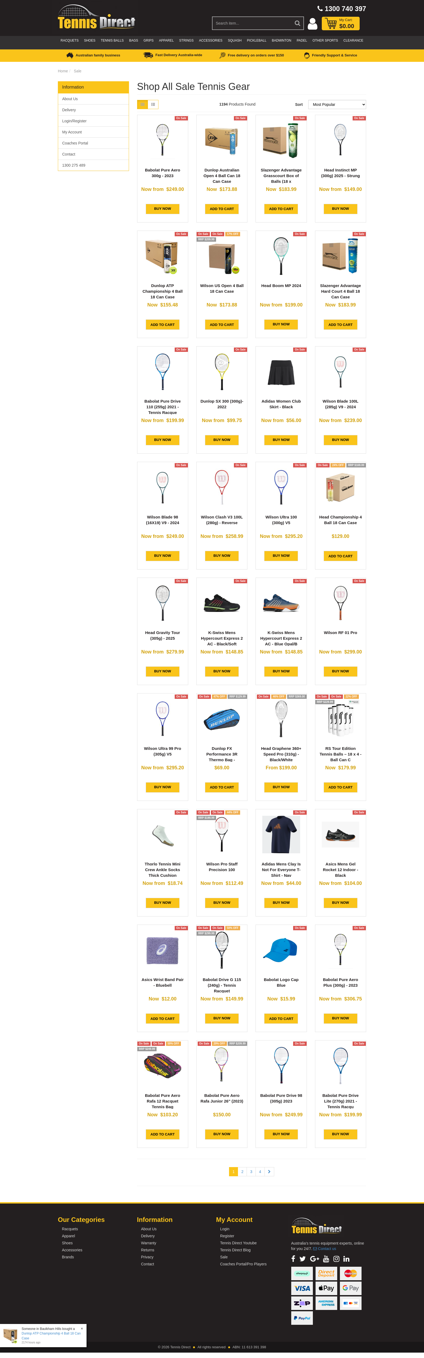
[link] (293, 1259)
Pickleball (256, 40)
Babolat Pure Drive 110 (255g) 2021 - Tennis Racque (162, 407)
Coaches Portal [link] (75, 143)
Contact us (324, 1248)
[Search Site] (298, 23)
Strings (186, 40)
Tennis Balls (112, 40)
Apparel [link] (68, 1236)
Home (63, 71)
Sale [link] (224, 1257)
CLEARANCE (353, 40)
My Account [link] (72, 132)
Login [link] (224, 1229)
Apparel (166, 40)
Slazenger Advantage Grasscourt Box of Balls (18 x (281, 176)
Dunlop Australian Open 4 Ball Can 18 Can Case (222, 176)
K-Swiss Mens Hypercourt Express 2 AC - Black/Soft (222, 638)
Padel (302, 40)
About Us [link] (70, 99)
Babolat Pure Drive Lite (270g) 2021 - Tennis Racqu (340, 1101)
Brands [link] (68, 1257)
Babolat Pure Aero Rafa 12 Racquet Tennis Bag (162, 1101)
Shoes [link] (67, 1243)
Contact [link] (68, 154)
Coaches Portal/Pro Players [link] (243, 1264)
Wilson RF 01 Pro (340, 632)
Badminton (281, 40)
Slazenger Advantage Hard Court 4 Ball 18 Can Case (340, 291)
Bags (133, 40)
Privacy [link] (147, 1257)
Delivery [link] (69, 110)
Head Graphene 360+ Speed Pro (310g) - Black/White (281, 754)
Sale (77, 71)
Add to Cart (222, 209)
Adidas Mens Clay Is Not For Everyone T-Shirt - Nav (281, 870)
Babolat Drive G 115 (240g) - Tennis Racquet (222, 985)
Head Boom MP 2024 (281, 285)
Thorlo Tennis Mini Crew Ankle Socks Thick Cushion (162, 870)
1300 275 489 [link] (73, 165)
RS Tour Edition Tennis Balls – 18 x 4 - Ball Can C (341, 754)
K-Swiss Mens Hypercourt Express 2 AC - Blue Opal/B (281, 638)
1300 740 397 (341, 8)
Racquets (70, 40)
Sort (299, 104)
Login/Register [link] (74, 121)
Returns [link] (147, 1250)
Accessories (211, 40)
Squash (235, 40)
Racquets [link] (70, 1229)
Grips (149, 40)
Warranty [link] (148, 1243)
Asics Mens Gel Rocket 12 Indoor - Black (340, 870)
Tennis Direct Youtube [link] (238, 1243)
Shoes (89, 40)
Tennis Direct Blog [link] (235, 1250)
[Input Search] (252, 23)
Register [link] (227, 1236)
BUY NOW (162, 209)
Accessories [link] (72, 1250)
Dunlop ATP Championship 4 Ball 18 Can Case (163, 291)
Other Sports (325, 40)
